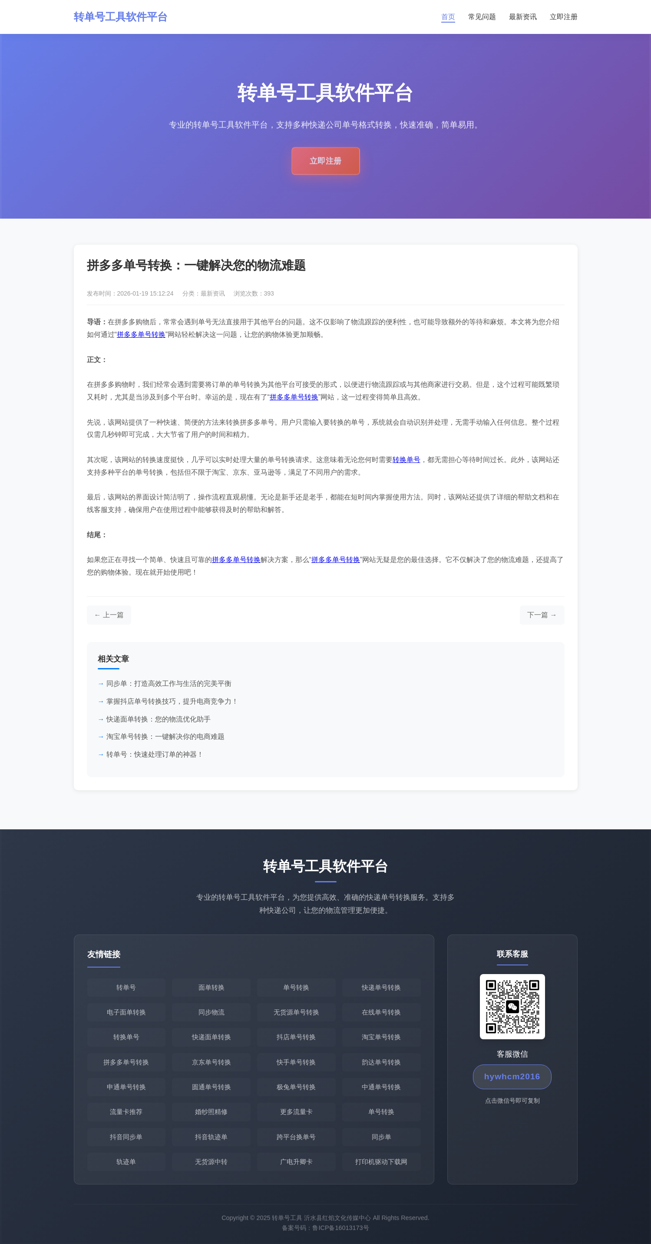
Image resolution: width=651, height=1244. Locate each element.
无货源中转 (211, 1161)
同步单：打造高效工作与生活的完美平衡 (168, 683)
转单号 (126, 987)
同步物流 (211, 1012)
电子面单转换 (126, 1012)
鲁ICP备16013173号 (340, 1230)
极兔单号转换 (296, 1087)
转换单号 (406, 459)
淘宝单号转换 (381, 1037)
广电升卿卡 (296, 1161)
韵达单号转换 (381, 1062)
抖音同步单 (126, 1137)
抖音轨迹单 (211, 1137)
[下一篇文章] (542, 615)
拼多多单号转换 (141, 334)
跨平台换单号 (296, 1137)
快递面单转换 (211, 1037)
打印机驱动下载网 (381, 1161)
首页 (448, 16)
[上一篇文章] (109, 615)
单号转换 (296, 987)
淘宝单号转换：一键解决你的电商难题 (165, 736)
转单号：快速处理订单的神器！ (155, 754)
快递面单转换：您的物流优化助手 (158, 719)
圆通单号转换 (211, 1087)
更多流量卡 (296, 1111)
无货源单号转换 (296, 1012)
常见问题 (482, 16)
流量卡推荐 (126, 1111)
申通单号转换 (126, 1087)
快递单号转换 (381, 987)
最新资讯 (523, 16)
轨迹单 (126, 1161)
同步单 (381, 1137)
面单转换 (211, 987)
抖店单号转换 (296, 1037)
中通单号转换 (381, 1087)
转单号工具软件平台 (121, 17)
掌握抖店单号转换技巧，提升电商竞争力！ (172, 701)
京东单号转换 (211, 1062)
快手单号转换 (296, 1062)
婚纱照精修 (211, 1111)
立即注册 (564, 16)
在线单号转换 (381, 1012)
